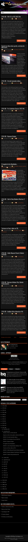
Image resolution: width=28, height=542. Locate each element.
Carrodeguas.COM (5, 511)
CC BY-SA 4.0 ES (20, 538)
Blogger (16, 539)
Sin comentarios (8, 50)
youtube (20, 230)
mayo (4, 468)
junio (4, 466)
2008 (3, 484)
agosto (5, 462)
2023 (3, 410)
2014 (3, 421)
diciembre (5, 429)
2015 (3, 419)
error (14, 49)
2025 (3, 406)
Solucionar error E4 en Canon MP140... (14, 387)
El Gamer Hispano (5, 514)
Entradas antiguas (23, 337)
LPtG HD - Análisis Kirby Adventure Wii (12, 311)
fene (14, 230)
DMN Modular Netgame (7, 495)
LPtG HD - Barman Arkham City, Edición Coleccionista (12, 283)
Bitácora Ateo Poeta (6, 509)
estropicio (21, 166)
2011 (3, 427)
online (20, 49)
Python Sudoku (5, 497)
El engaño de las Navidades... (9, 164)
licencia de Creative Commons (14, 359)
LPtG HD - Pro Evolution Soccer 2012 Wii (13, 108)
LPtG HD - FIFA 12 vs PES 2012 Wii (11, 16)
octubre (5, 457)
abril (4, 470)
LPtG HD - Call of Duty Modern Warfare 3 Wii (13, 199)
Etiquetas (17, 369)
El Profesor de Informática (7, 516)
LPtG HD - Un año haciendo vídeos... (11, 81)
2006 (3, 489)
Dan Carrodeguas (13, 344)
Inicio (15, 337)
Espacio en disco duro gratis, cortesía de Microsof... (14, 435)
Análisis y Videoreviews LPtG (8, 506)
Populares (4, 369)
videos (16, 230)
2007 (3, 486)
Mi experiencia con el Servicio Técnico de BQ (16, 372)
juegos (16, 49)
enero (4, 477)
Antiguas (11, 369)
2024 (3, 408)
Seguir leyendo (21, 40)
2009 (3, 482)
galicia (24, 166)
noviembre (5, 431)
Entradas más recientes (6, 337)
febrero (5, 475)
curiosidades (15, 166)
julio (4, 464)
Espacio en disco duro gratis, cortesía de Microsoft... (13, 46)
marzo (4, 472)
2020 (3, 414)
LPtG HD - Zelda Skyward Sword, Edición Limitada (13, 253)
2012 (3, 425)
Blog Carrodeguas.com (18, 536)
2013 (3, 423)
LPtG (14, 18)
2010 (3, 480)
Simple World (4, 500)
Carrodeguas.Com (9, 538)
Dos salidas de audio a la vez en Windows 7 (15, 379)
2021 (3, 412)
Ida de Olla (15, 83)
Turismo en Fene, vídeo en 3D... (10, 228)
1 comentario (19, 18)
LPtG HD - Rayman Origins (9, 136)
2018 (3, 416)
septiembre (5, 459)
